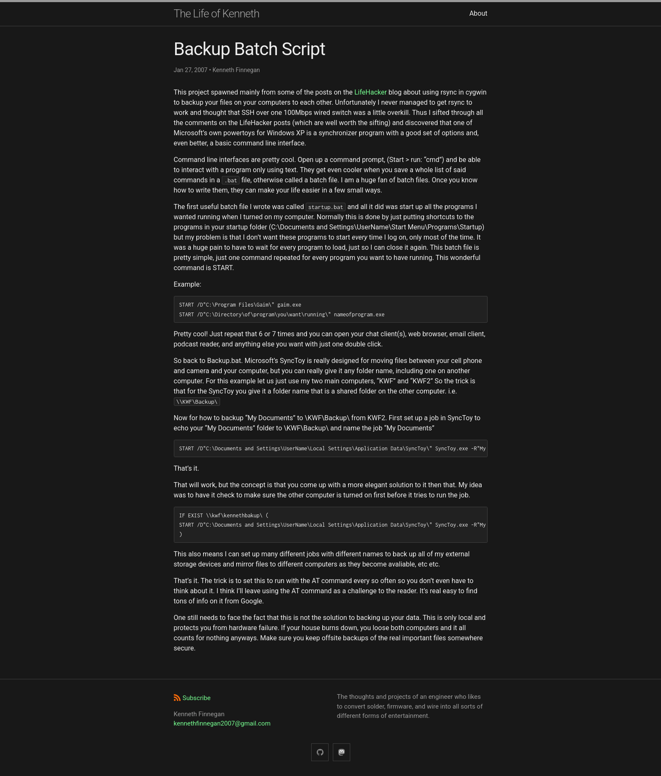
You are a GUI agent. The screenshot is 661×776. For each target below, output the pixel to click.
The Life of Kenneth (216, 13)
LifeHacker (370, 92)
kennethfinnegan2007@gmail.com (222, 723)
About (478, 13)
